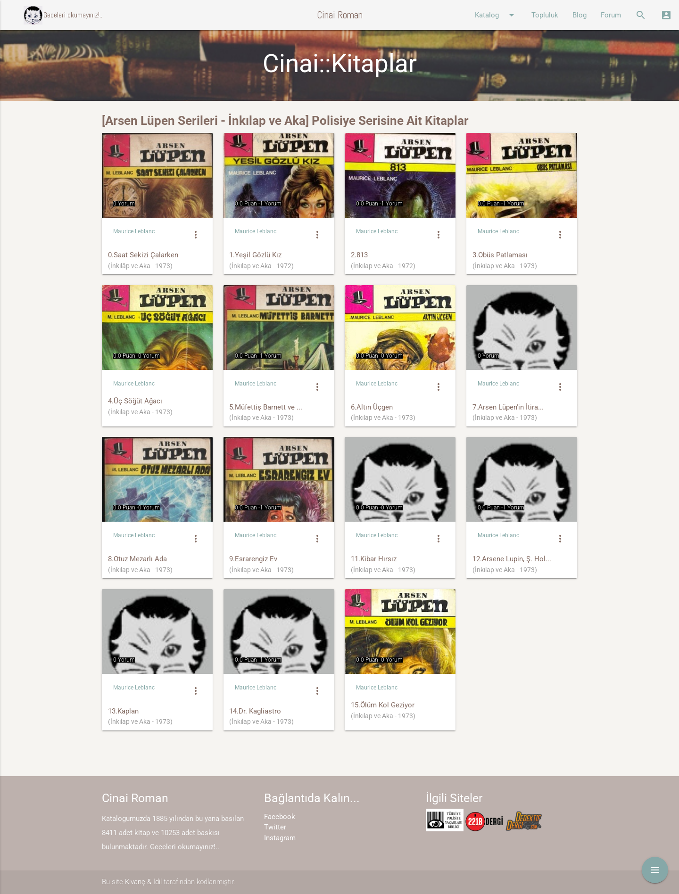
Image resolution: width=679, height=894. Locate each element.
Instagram (280, 838)
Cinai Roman (340, 14)
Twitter (275, 827)
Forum (611, 15)
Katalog (496, 15)
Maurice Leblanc (134, 231)
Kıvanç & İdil (143, 882)
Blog (579, 15)
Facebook (279, 816)
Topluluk (544, 15)
